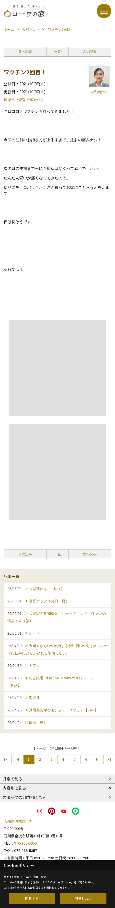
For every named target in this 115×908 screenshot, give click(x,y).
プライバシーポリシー (57, 882)
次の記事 (90, 52)
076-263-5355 (25, 843)
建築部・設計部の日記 (23, 100)
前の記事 (25, 52)
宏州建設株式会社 (18, 821)
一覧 (57, 52)
